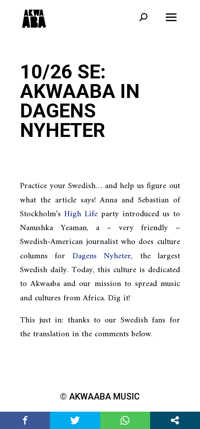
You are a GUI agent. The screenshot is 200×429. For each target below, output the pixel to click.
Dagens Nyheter (101, 256)
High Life (81, 214)
